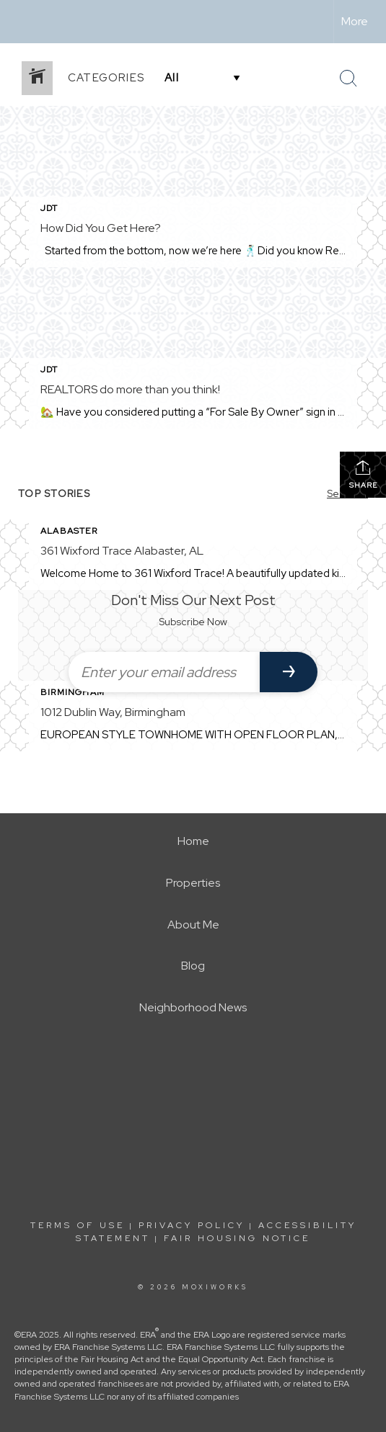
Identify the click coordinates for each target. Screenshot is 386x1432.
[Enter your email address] (164, 672)
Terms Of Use (77, 1225)
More (354, 21)
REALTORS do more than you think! (130, 389)
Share (363, 474)
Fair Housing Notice (237, 1238)
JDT (49, 208)
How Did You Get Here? (100, 228)
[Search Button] (348, 78)
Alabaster (68, 531)
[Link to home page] (24, 21)
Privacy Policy (192, 1225)
